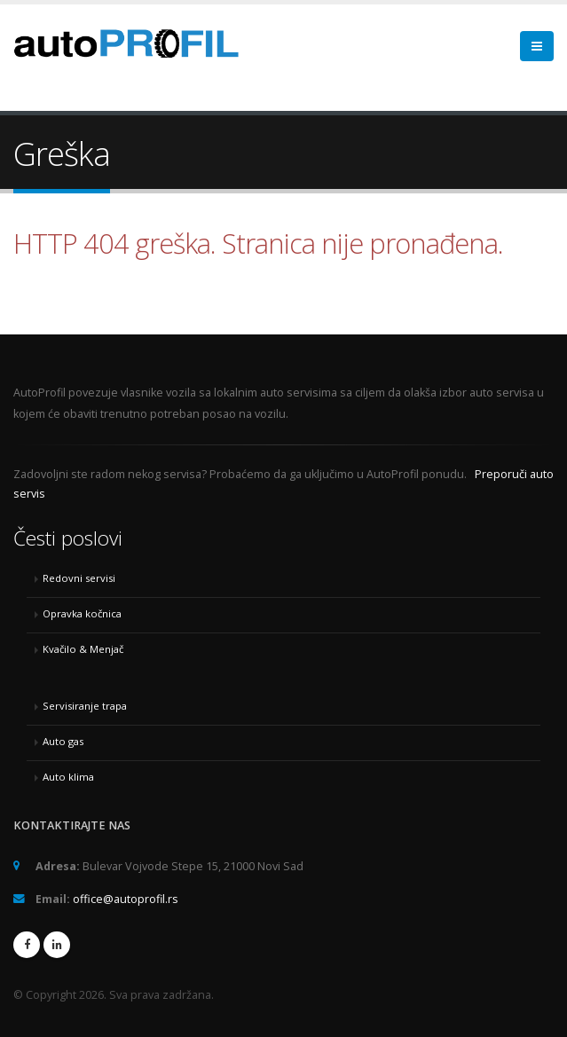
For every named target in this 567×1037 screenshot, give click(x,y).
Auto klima (68, 776)
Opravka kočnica (82, 613)
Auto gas (63, 741)
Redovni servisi (79, 578)
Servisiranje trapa (85, 705)
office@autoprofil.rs (125, 899)
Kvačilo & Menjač (83, 649)
